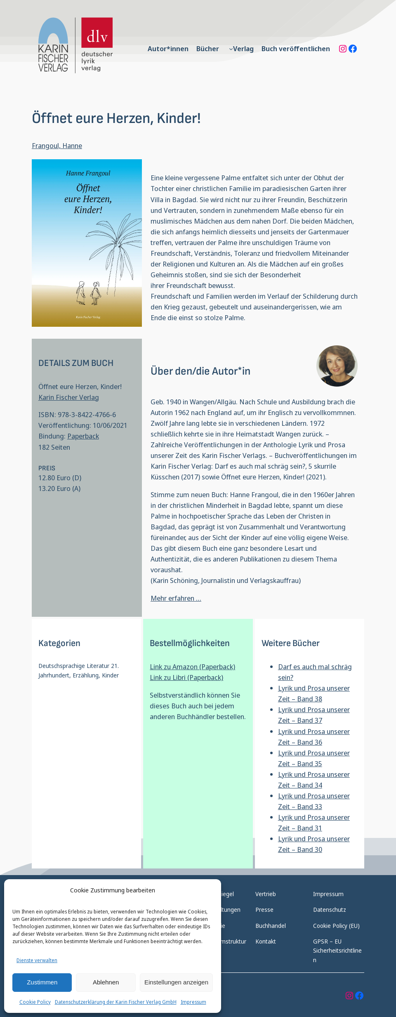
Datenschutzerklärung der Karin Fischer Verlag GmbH (116, 1001)
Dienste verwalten (36, 960)
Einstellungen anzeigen (176, 982)
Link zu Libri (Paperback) (186, 677)
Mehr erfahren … (176, 598)
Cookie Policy (35, 1001)
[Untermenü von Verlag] (231, 49)
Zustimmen (42, 982)
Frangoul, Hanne (57, 145)
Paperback (83, 436)
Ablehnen (106, 982)
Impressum (193, 1001)
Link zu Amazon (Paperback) (192, 666)
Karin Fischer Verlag (68, 397)
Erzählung (86, 675)
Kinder (110, 675)
